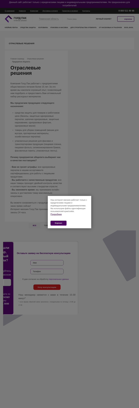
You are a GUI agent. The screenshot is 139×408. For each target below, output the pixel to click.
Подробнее (56, 214)
